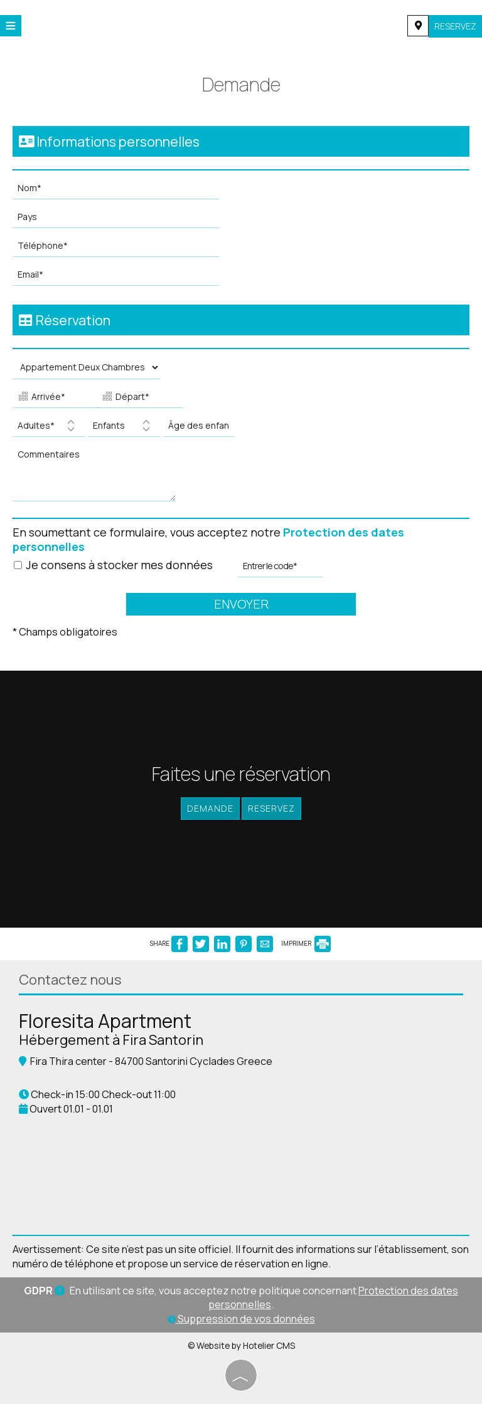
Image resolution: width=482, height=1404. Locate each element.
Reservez (455, 26)
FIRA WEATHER (241, 1175)
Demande (210, 808)
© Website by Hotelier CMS (241, 1345)
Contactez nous (70, 979)
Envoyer (241, 603)
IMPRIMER (306, 943)
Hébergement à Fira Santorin (111, 1039)
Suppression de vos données (241, 1319)
